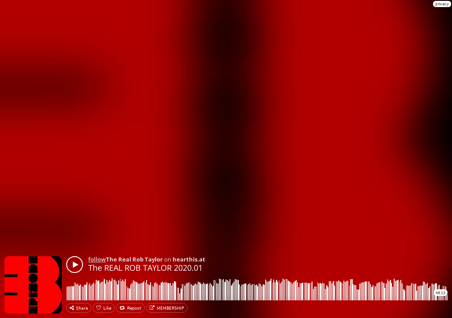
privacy (442, 4)
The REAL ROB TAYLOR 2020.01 (145, 267)
